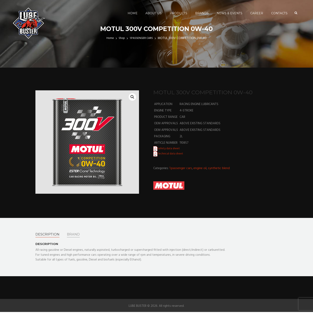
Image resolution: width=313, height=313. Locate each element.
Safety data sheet (169, 148)
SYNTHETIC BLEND (219, 168)
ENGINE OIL (200, 168)
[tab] (48, 234)
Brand (76, 234)
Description (48, 234)
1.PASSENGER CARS (180, 168)
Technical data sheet (171, 153)
